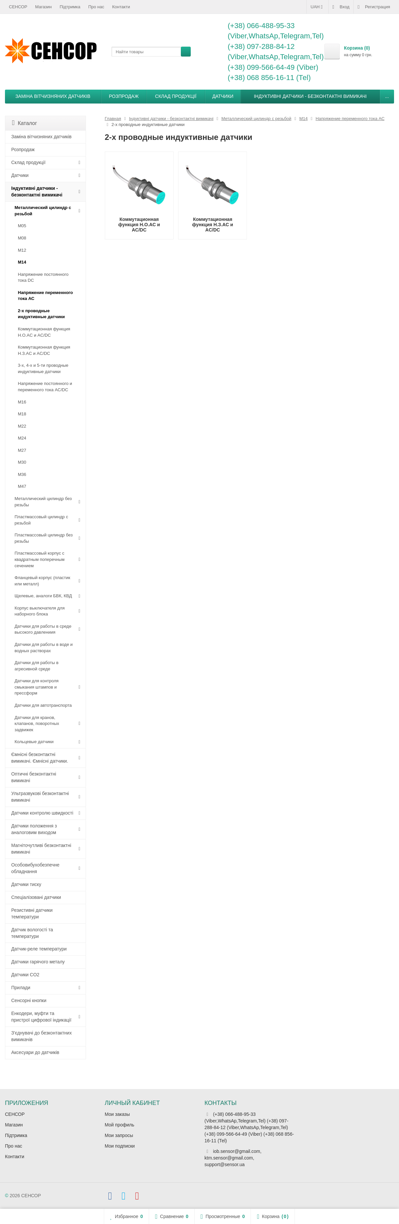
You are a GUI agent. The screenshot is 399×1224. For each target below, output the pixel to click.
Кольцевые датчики (34, 741)
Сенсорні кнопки (28, 1000)
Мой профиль (119, 1124)
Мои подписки (120, 1146)
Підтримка (70, 6)
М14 (22, 262)
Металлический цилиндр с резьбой (43, 210)
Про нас (96, 6)
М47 (22, 486)
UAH (317, 7)
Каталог (24, 122)
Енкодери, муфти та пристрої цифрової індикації (41, 1017)
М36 (22, 474)
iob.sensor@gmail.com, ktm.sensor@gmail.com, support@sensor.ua (233, 1158)
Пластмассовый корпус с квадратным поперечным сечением (39, 559)
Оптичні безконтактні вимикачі (33, 777)
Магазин (43, 6)
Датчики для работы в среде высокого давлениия (43, 629)
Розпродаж (124, 96)
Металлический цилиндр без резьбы (43, 501)
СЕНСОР (18, 6)
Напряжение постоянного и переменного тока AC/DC (45, 386)
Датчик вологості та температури (32, 933)
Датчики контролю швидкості (42, 813)
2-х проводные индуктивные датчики (41, 313)
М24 (22, 438)
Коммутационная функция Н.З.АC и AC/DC (44, 350)
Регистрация (374, 7)
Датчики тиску (26, 884)
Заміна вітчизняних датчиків (52, 96)
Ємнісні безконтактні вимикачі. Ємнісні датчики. (39, 758)
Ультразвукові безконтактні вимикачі (40, 797)
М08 (22, 237)
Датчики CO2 (25, 974)
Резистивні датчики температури (32, 913)
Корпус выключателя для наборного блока (39, 611)
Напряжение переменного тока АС (45, 295)
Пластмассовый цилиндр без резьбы (44, 538)
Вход (341, 7)
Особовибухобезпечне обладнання (35, 868)
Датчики (222, 96)
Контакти (121, 6)
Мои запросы (119, 1135)
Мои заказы (117, 1114)
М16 (22, 402)
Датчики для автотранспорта (43, 705)
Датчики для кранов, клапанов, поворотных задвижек (37, 723)
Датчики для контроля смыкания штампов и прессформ (37, 687)
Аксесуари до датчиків (35, 1052)
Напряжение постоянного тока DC (43, 277)
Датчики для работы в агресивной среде (37, 665)
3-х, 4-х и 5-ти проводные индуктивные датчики (43, 368)
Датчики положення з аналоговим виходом (34, 829)
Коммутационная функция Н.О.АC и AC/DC (44, 332)
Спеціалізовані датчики (36, 897)
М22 (22, 426)
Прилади (20, 987)
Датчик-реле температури (39, 948)
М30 (22, 462)
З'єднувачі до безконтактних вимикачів (41, 1036)
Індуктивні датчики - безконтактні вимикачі (310, 96)
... (387, 96)
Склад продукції (175, 96)
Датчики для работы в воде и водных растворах (44, 647)
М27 (22, 450)
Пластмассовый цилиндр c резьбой (41, 520)
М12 (22, 250)
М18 (22, 413)
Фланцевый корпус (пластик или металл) (42, 580)
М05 (22, 225)
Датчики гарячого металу (38, 961)
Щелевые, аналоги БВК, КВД (43, 595)
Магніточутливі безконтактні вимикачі (41, 849)
